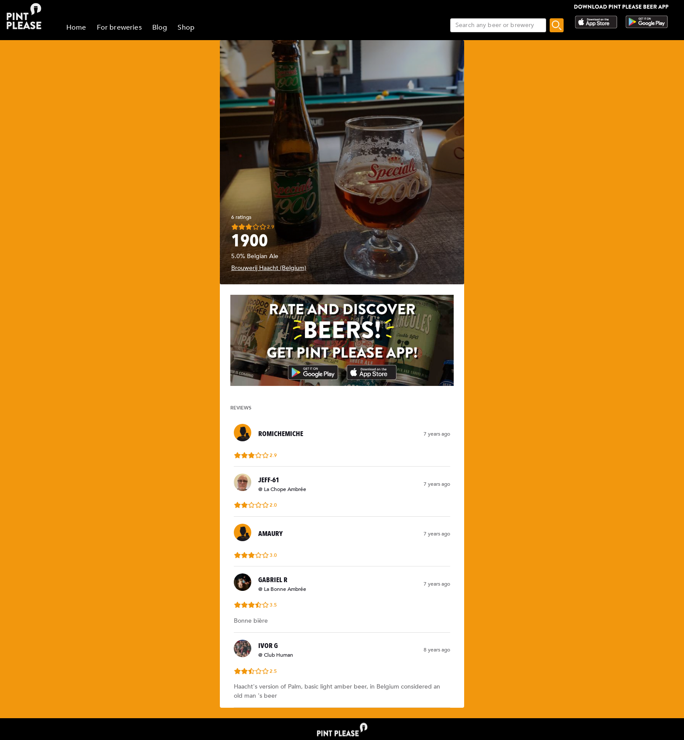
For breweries (119, 27)
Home (76, 27)
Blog (160, 27)
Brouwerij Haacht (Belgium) (268, 268)
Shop (186, 27)
